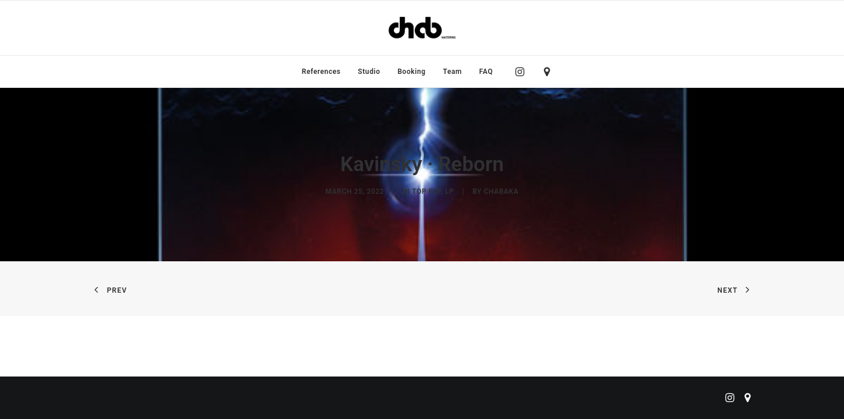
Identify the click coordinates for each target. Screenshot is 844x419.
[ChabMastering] (421, 28)
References (321, 72)
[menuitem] (321, 71)
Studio (369, 72)
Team (452, 72)
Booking (411, 72)
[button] (523, 71)
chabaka (501, 191)
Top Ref (426, 191)
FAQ (486, 72)
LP (449, 191)
